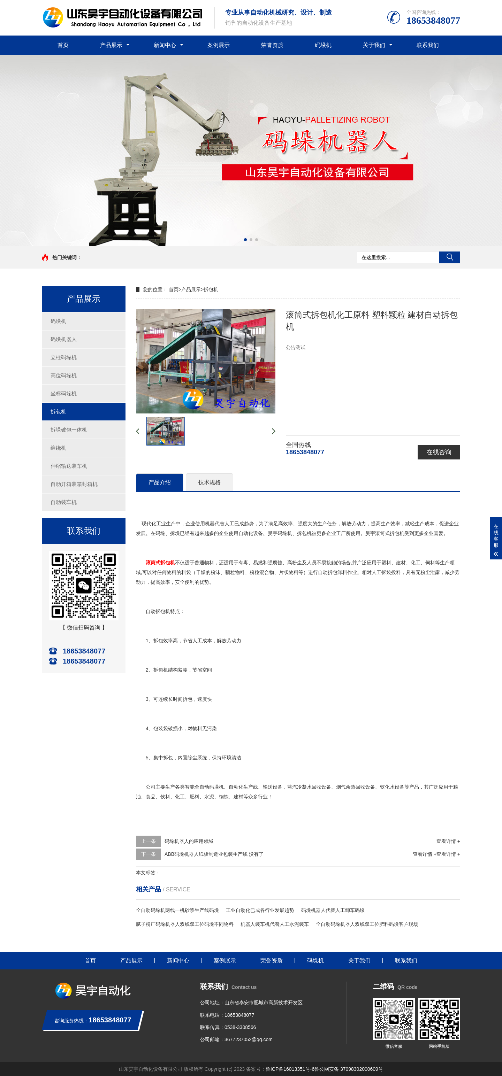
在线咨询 (438, 452)
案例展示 (218, 45)
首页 (63, 45)
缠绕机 (58, 448)
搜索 (449, 257)
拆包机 (58, 412)
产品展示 (111, 45)
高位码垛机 (64, 375)
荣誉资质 (272, 45)
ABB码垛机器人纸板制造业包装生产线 (206, 854)
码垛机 (323, 45)
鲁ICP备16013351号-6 (290, 1069)
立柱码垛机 (64, 357)
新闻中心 (165, 45)
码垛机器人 (64, 339)
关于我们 (374, 45)
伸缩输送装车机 (69, 466)
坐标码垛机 (64, 393)
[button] (245, 239)
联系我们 (428, 45)
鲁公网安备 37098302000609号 (348, 1069)
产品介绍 (160, 482)
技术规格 (209, 482)
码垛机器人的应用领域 (189, 841)
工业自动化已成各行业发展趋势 (260, 910)
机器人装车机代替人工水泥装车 (275, 924)
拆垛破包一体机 (69, 430)
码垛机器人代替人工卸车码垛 (333, 910)
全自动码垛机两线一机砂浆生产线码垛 (177, 910)
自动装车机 (64, 502)
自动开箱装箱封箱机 (74, 484)
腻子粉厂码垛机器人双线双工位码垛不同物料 (185, 924)
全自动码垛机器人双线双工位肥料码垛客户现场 (367, 924)
